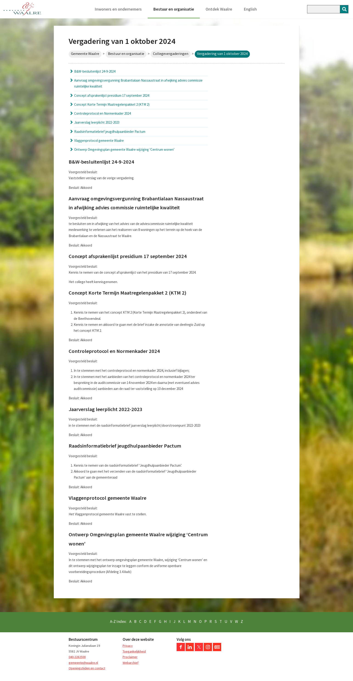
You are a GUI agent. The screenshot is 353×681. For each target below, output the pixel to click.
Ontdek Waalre (219, 9)
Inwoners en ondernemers (118, 9)
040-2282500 (77, 657)
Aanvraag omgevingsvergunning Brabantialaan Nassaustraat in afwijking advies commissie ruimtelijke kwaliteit (138, 83)
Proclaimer (130, 657)
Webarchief (130, 663)
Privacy (128, 646)
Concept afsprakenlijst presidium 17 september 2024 (111, 95)
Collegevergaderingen (170, 53)
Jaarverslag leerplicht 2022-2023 (96, 122)
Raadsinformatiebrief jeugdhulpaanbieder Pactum (109, 131)
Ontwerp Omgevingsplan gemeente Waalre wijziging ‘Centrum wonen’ (124, 149)
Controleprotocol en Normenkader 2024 (102, 113)
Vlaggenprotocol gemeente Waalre (99, 140)
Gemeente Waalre (85, 53)
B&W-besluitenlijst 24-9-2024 (94, 71)
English (250, 9)
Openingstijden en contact (87, 668)
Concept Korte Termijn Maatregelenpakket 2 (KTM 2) (112, 104)
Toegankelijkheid (134, 651)
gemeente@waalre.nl (83, 663)
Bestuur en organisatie (173, 9)
